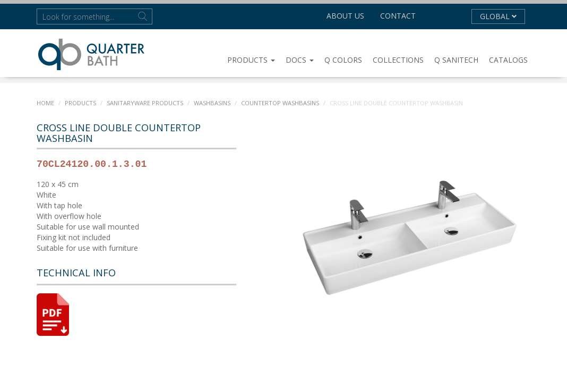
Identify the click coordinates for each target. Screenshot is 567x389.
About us (345, 16)
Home (45, 103)
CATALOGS (508, 60)
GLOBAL (498, 16)
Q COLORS (343, 60)
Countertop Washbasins (279, 103)
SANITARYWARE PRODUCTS (145, 103)
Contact (398, 16)
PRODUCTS (251, 60)
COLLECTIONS (398, 60)
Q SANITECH (456, 60)
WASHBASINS (212, 103)
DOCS (300, 60)
